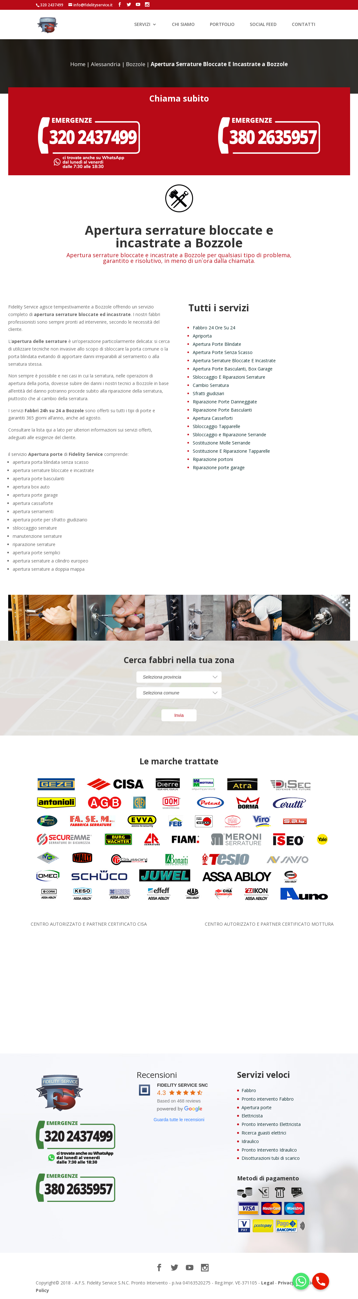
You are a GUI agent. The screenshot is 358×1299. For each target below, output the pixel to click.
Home (77, 64)
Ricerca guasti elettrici (264, 1133)
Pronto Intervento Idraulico (269, 1150)
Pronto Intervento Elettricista (271, 1124)
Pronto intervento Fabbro (268, 1099)
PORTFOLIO (222, 24)
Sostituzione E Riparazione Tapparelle (231, 451)
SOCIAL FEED (263, 24)
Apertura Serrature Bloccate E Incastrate (234, 360)
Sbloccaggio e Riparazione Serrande (229, 435)
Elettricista (252, 1116)
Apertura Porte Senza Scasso (223, 352)
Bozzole (135, 64)
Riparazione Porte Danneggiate (225, 402)
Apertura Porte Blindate (217, 344)
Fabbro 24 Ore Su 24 (214, 328)
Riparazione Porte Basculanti (222, 410)
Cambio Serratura (211, 385)
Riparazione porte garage (219, 467)
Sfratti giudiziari (208, 393)
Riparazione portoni (213, 459)
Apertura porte (257, 1107)
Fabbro (249, 1090)
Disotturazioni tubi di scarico (271, 1158)
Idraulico (250, 1141)
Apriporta (202, 336)
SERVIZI (142, 24)
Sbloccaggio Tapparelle (216, 426)
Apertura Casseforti (213, 418)
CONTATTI (303, 24)
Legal (267, 1283)
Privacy (286, 1283)
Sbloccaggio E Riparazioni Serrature (229, 377)
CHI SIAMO (183, 24)
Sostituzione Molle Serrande (221, 443)
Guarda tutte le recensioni (179, 1119)
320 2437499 (51, 5)
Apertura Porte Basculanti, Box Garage (233, 369)
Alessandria (106, 64)
